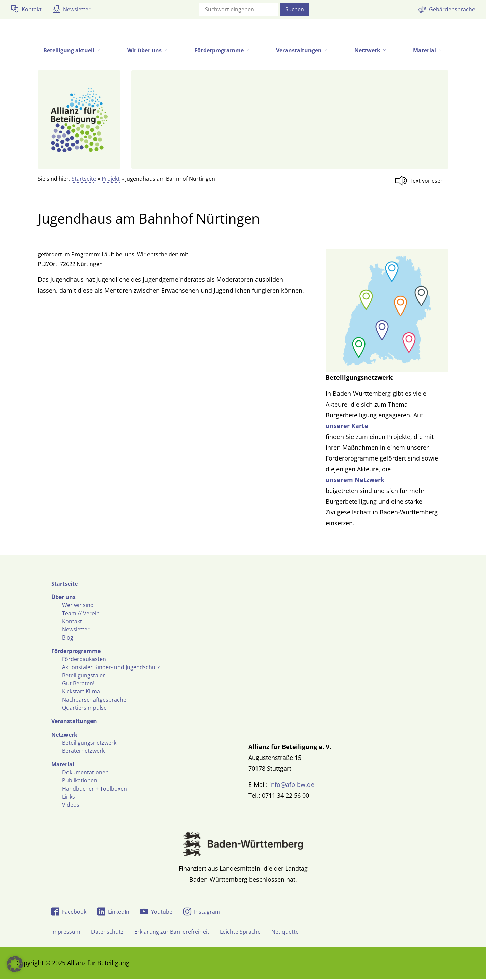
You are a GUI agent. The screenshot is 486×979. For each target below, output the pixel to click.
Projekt (111, 178)
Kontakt (72, 621)
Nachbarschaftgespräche (94, 699)
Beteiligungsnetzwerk (89, 742)
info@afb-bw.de (291, 784)
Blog (67, 637)
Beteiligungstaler (83, 675)
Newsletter (76, 629)
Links (68, 796)
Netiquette (285, 932)
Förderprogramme (76, 651)
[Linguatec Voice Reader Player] (421, 180)
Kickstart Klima (81, 691)
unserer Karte (347, 426)
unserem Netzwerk (355, 480)
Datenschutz (107, 932)
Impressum (65, 932)
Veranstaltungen (74, 721)
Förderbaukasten (84, 659)
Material (62, 764)
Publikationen (79, 780)
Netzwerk (64, 734)
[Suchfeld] (238, 9)
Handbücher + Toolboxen (94, 788)
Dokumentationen (85, 772)
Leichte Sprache (240, 932)
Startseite (84, 178)
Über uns (63, 597)
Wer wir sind (78, 605)
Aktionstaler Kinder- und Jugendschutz (111, 667)
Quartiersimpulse (84, 707)
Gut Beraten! (78, 683)
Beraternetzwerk (83, 750)
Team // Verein (81, 613)
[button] (15, 964)
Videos (70, 804)
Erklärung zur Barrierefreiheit (171, 932)
